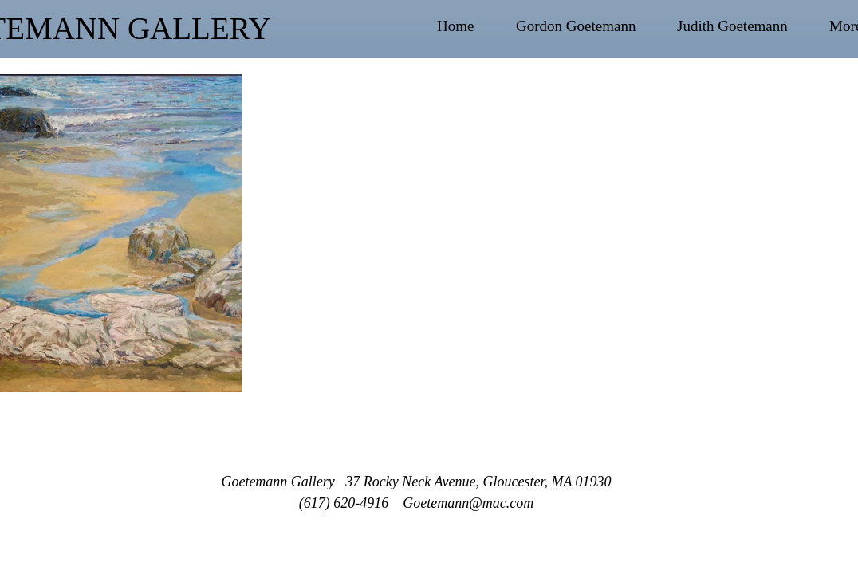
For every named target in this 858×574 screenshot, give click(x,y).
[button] (588, 26)
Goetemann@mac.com (468, 503)
